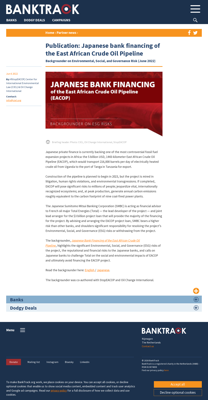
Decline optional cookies (178, 392)
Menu (16, 330)
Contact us (148, 346)
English (90, 270)
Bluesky (69, 362)
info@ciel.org (13, 100)
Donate (13, 362)
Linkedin (84, 362)
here (166, 370)
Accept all (178, 384)
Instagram (52, 362)
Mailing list (33, 362)
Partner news (67, 32)
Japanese (103, 270)
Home (49, 32)
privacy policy (59, 390)
